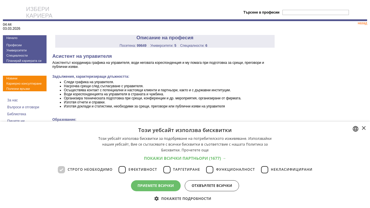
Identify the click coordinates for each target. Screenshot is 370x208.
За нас (12, 100)
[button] (185, 158)
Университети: (163, 46)
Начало (11, 38)
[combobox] (355, 129)
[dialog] (185, 165)
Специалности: (193, 46)
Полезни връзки (18, 88)
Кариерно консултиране (24, 83)
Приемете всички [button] (156, 185)
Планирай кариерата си (23, 60)
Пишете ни (16, 121)
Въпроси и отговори (23, 107)
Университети (16, 50)
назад (362, 23)
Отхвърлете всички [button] (212, 185)
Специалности (17, 55)
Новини (11, 78)
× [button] (363, 128)
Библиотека (16, 114)
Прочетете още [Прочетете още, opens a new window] (195, 150)
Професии (14, 45)
